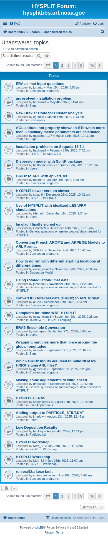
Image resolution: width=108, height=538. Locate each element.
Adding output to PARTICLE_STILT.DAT (50, 413)
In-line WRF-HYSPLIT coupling (50, 320)
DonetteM (39, 228)
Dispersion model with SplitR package (49, 161)
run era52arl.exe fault (34, 471)
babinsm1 (39, 102)
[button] (48, 65)
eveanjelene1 (42, 269)
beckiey (38, 431)
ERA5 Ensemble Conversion (40, 327)
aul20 (37, 302)
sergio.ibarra (41, 401)
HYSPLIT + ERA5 (30, 398)
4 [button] (75, 65)
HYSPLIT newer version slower (42, 191)
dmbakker (39, 383)
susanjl (37, 194)
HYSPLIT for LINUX (42, 197)
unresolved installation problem (43, 98)
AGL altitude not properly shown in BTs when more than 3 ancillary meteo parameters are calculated (60, 130)
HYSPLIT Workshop (43, 449)
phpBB (40, 527)
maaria (37, 179)
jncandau (39, 284)
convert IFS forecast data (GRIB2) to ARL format (57, 298)
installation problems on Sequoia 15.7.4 (50, 147)
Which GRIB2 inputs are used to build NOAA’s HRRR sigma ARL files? (56, 363)
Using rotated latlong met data (42, 280)
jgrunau (38, 87)
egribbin (38, 116)
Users (33, 168)
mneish (38, 350)
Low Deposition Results (36, 427)
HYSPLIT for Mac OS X (45, 153)
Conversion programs (44, 90)
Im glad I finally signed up (38, 224)
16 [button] (92, 65)
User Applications (41, 405)
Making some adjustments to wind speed (51, 380)
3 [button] (68, 65)
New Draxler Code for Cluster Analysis (49, 113)
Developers (37, 120)
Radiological (37, 434)
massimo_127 (42, 135)
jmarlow (38, 416)
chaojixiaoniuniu (44, 475)
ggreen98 (39, 369)
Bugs (32, 105)
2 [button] (62, 65)
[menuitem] (14, 23)
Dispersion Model (41, 272)
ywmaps (38, 331)
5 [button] (81, 65)
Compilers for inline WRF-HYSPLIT (46, 313)
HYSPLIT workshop (33, 442)
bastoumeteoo (42, 165)
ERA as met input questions (40, 84)
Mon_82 (38, 446)
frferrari (38, 213)
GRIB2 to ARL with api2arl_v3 (41, 176)
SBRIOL (38, 250)
